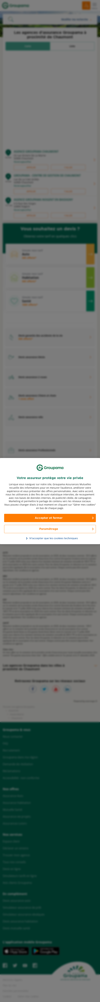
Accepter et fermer (48, 518)
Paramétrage (48, 529)
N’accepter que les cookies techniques (51, 538)
